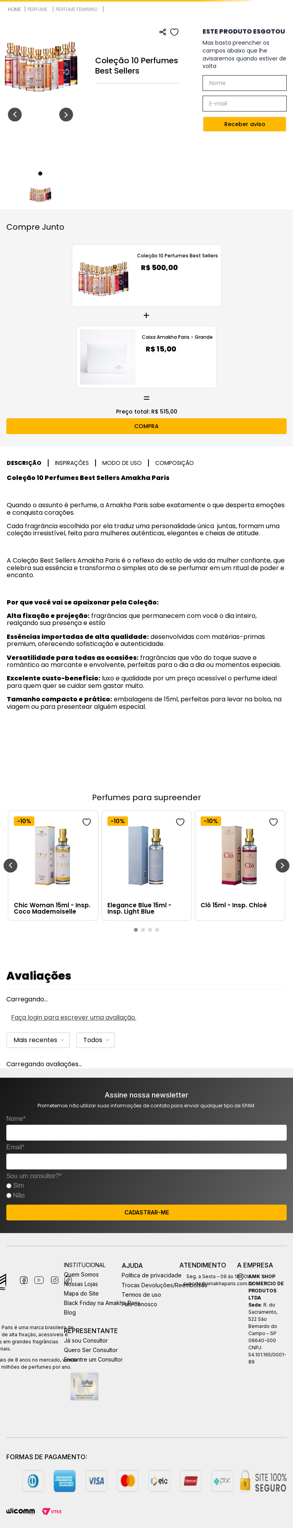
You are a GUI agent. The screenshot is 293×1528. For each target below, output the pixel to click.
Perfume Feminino (77, 9)
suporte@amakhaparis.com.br (218, 1283)
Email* (15, 1147)
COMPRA (146, 426)
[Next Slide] (282, 866)
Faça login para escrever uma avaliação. (73, 1017)
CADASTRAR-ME (146, 1212)
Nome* (16, 1118)
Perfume (37, 9)
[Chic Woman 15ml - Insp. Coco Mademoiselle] (53, 865)
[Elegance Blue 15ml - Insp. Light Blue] (146, 865)
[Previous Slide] (10, 866)
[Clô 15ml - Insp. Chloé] (240, 865)
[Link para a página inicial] (14, 9)
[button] (136, 930)
